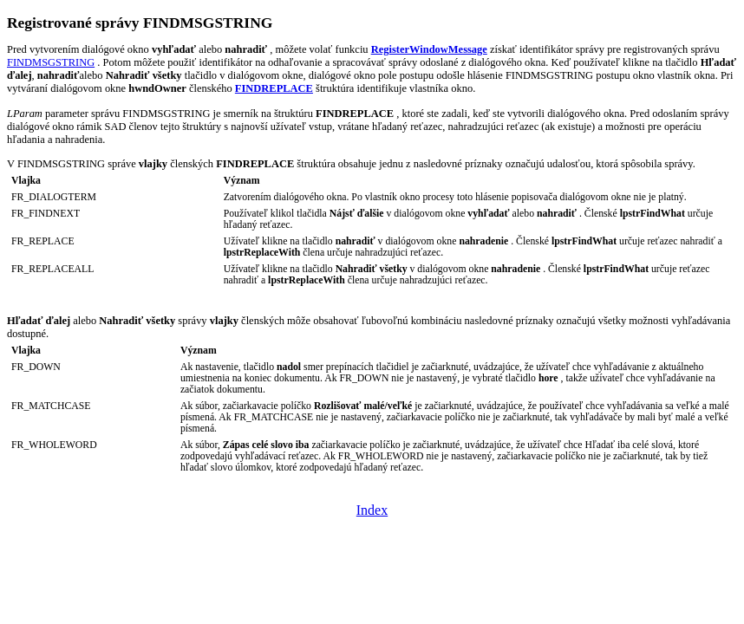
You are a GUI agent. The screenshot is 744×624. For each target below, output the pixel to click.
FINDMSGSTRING (51, 62)
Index (372, 510)
